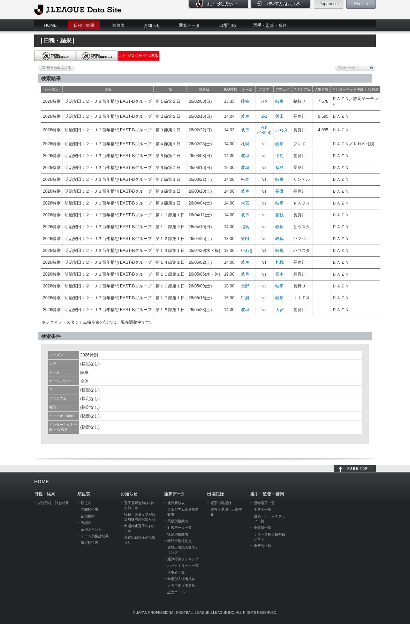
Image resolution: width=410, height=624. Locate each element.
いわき (281, 130)
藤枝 (245, 101)
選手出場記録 (221, 503)
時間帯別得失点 (179, 541)
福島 (279, 167)
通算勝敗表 (176, 503)
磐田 (279, 116)
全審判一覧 (262, 546)
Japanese (329, 3)
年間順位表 (89, 509)
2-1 (264, 116)
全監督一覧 (262, 528)
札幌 (245, 143)
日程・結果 (84, 25)
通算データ (189, 25)
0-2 (264, 101)
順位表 (118, 25)
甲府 (279, 155)
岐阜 (279, 101)
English (361, 3)
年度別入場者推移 (181, 579)
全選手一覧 (262, 509)
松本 (245, 179)
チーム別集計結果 (95, 536)
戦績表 (86, 523)
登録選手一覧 (264, 503)
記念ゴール (176, 592)
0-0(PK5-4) (264, 130)
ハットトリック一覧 (183, 566)
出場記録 (227, 25)
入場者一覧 (176, 572)
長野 (279, 191)
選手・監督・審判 (270, 25)
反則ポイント (91, 529)
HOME (50, 25)
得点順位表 (89, 543)
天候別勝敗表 (177, 521)
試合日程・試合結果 (53, 503)
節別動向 (88, 516)
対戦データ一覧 (179, 528)
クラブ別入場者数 (181, 585)
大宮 (245, 203)
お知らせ (152, 25)
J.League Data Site (77, 9)
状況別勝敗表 (177, 534)
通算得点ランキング (183, 559)
